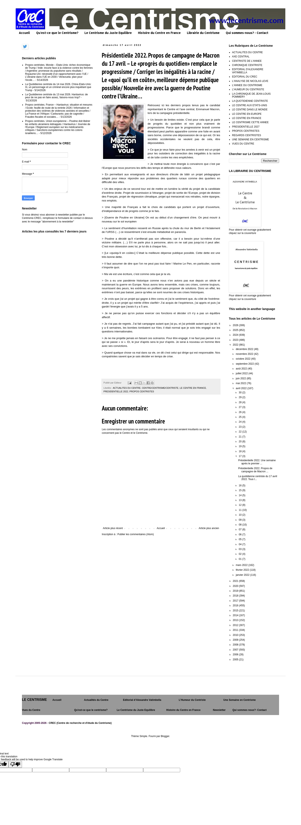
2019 (236, 590)
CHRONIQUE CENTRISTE (247, 65)
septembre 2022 (245, 363)
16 (240, 485)
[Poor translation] (15, 764)
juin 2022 (241, 378)
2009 (236, 639)
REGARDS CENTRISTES (246, 135)
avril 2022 (241, 388)
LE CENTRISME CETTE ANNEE (250, 122)
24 (240, 421)
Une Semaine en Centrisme (239, 699)
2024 (236, 334)
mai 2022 (241, 383)
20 (240, 441)
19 (240, 446)
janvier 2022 (243, 574)
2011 (236, 630)
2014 (236, 615)
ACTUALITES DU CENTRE (127, 388)
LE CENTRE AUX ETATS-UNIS (249, 105)
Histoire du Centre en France (159, 33)
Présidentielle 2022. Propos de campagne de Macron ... (255, 470)
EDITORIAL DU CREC (244, 76)
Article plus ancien (209, 528)
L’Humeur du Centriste (192, 699)
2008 (236, 644)
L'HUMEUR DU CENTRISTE (248, 89)
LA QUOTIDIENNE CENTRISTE (250, 100)
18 (240, 451)
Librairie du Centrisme (203, 33)
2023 (236, 339)
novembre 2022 (245, 353)
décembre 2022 (245, 349)
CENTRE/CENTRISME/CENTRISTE (160, 388)
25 (240, 417)
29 (240, 397)
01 (240, 559)
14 (240, 495)
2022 (236, 344)
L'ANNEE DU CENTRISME (247, 85)
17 (240, 456)
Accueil (24, 33)
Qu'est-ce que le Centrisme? (57, 33)
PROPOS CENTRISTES (141, 391)
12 (240, 505)
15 (240, 490)
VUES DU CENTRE (243, 143)
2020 (236, 586)
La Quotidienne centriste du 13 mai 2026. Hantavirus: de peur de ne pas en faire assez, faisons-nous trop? (56, 96)
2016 (236, 605)
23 (240, 426)
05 (240, 539)
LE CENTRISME (34, 699)
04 (240, 544)
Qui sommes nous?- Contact (249, 710)
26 (240, 412)
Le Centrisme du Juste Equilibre (108, 33)
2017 (236, 600)
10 (240, 514)
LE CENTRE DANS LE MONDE (250, 109)
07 (240, 529)
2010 (236, 635)
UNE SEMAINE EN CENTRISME (250, 139)
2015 (236, 610)
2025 (236, 330)
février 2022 (243, 569)
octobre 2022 (243, 358)
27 (240, 407)
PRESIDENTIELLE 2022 (115, 391)
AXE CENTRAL (240, 56)
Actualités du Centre (96, 699)
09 (240, 519)
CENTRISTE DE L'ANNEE (247, 60)
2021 (236, 581)
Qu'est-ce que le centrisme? (91, 710)
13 (240, 500)
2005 (236, 659)
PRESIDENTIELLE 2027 (245, 126)
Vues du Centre (31, 710)
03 (240, 549)
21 (240, 436)
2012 (236, 625)
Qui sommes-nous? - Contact (247, 33)
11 (240, 510)
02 (240, 554)
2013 (236, 620)
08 (240, 524)
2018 (236, 595)
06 (240, 534)
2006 (236, 654)
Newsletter (219, 710)
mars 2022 (242, 565)
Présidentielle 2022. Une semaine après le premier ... (256, 462)
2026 (236, 325)
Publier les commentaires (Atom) (135, 534)
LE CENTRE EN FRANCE (193, 388)
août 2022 (242, 368)
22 (240, 431)
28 (240, 402)
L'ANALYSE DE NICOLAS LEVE (250, 81)
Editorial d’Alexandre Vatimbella (142, 699)
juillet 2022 (242, 373)
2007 (236, 649)
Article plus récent (113, 528)
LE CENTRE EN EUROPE (246, 113)
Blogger (165, 736)
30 (240, 392)
